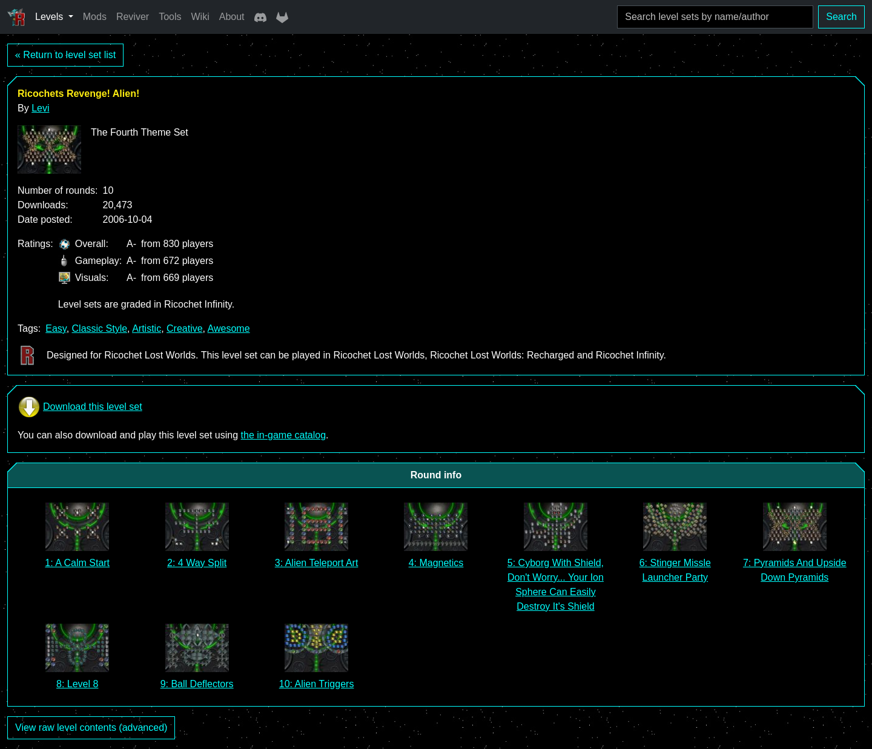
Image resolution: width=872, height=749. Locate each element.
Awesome (229, 328)
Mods (95, 17)
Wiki (200, 17)
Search (841, 17)
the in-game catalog (283, 435)
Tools (170, 17)
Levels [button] (50, 17)
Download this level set (80, 406)
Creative (185, 328)
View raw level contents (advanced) (91, 727)
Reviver (132, 17)
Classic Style (100, 328)
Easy (55, 328)
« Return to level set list (65, 55)
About (232, 17)
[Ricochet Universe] (16, 17)
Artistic (146, 328)
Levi (40, 108)
